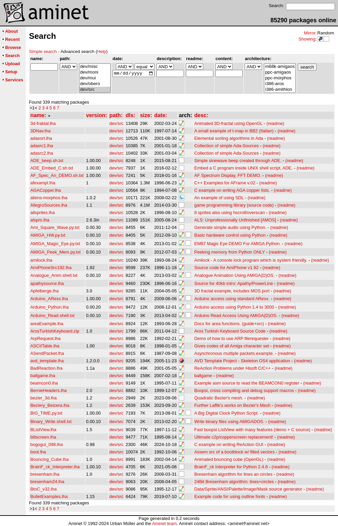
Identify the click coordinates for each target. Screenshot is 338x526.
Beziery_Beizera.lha (50, 405)
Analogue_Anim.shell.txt (53, 275)
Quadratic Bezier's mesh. (218, 397)
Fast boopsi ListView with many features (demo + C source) (252, 429)
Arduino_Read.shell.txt (52, 315)
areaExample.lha (47, 323)
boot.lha (38, 451)
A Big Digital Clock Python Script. (226, 413)
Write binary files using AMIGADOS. (229, 421)
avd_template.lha (47, 360)
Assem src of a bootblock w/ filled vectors (234, 451)
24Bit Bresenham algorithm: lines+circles (234, 481)
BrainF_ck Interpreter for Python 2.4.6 (231, 466)
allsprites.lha (42, 212)
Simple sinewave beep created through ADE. (238, 160)
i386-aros (279, 84)
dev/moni (94, 72)
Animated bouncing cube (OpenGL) (229, 459)
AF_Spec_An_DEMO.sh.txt (57, 175)
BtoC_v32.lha (43, 489)
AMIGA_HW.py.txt (48, 235)
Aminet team (164, 523)
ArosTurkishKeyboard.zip (54, 331)
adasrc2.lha (41, 153)
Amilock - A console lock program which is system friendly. (250, 260)
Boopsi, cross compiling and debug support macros (244, 390)
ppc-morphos (279, 78)
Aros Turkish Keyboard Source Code (230, 331)
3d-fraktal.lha (43, 123)
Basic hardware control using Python (230, 235)
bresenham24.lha (47, 481)
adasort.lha (41, 138)
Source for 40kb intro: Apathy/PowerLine (233, 283)
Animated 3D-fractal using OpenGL (228, 123)
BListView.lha (43, 429)
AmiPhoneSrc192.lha (51, 267)
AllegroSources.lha (48, 205)
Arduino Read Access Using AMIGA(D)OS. (235, 315)
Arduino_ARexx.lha (49, 298)
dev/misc (94, 67)
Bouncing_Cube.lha (49, 459)
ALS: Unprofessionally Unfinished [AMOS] (235, 219)
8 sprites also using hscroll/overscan (229, 212)
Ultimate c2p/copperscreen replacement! (233, 437)
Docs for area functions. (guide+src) (229, 323)
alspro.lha (39, 219)
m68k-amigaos (279, 67)
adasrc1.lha (41, 145)
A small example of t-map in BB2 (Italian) (234, 130)
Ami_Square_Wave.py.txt (54, 227)
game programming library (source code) (234, 205)
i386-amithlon (279, 90)
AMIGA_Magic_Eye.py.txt (55, 243)
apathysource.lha (47, 283)
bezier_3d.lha (43, 397)
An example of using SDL (219, 197)
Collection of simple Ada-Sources (226, 145)
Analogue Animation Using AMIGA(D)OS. (234, 275)
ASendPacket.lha (47, 353)
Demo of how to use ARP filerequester (231, 338)
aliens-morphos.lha (49, 197)
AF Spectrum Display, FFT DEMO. (227, 175)
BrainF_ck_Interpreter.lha (55, 466)
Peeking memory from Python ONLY (229, 252)
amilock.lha (41, 260)
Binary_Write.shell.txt (51, 421)
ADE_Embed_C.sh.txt (51, 167)
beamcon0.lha (44, 383)
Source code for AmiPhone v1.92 (226, 267)
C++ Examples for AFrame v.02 (224, 182)
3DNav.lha (40, 130)
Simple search (43, 51)
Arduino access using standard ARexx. (232, 298)
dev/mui (94, 78)
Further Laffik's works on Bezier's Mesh (232, 405)
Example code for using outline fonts (229, 496)
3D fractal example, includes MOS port (232, 290)
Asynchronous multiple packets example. (234, 353)
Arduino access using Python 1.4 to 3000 (234, 307)
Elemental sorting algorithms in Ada (228, 138)
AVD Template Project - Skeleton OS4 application (242, 360)
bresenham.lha (44, 474)
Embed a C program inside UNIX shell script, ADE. (243, 167)
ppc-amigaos (279, 72)
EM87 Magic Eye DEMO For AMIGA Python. (237, 243)
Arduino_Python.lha (49, 307)
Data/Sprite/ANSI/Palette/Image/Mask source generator (248, 489)
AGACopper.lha (45, 190)
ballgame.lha (42, 375)
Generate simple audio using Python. (230, 227)
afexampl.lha (42, 182)
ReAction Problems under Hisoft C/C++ (232, 368)
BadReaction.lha (46, 368)
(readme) (275, 123)
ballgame (203, 375)
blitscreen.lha (43, 437)
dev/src (94, 90)
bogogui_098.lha (46, 444)
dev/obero (94, 84)
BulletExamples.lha (49, 496)
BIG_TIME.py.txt (46, 413)
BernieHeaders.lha (48, 390)
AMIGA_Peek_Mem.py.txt (55, 252)
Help (101, 51)
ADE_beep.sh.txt (47, 160)
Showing (306, 39)
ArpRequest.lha (45, 338)
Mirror (309, 32)
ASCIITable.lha (44, 345)
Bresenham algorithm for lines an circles (233, 474)
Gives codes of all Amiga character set (231, 345)
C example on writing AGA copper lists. (232, 190)
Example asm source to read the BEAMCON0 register (246, 383)
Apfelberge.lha (44, 290)
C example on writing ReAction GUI (228, 444)
